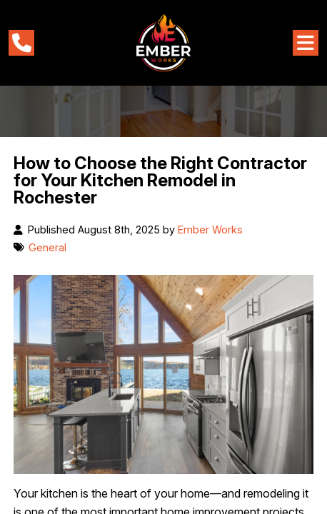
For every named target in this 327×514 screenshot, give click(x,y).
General (47, 247)
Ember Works (210, 229)
